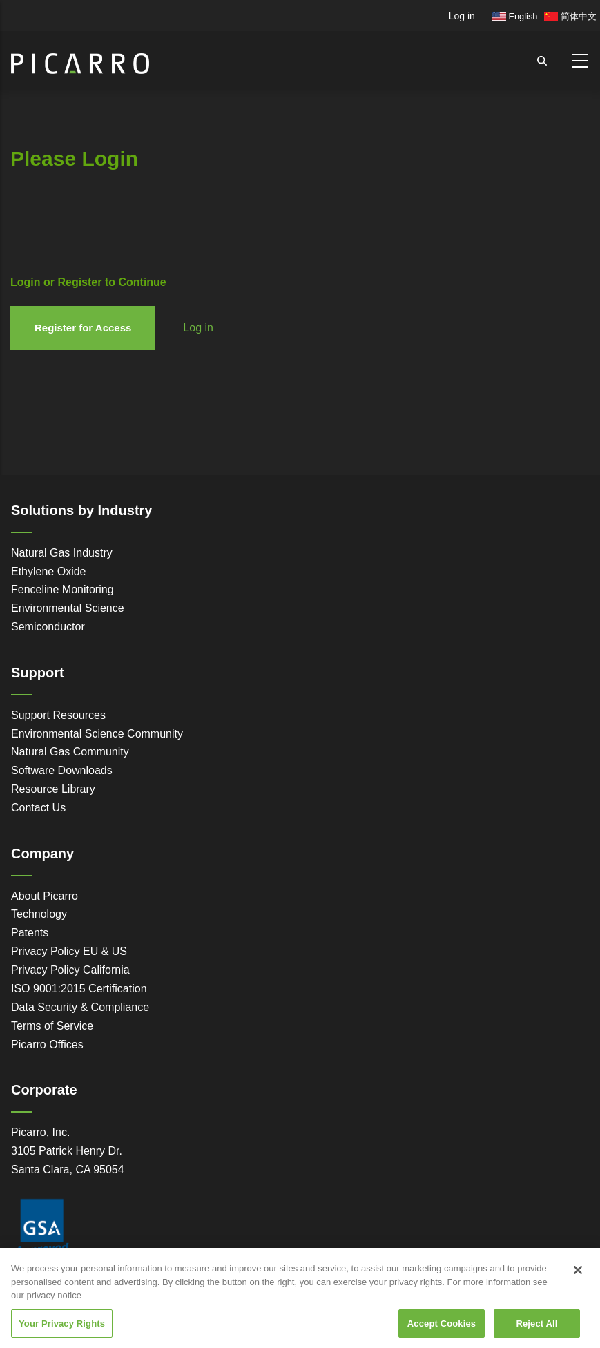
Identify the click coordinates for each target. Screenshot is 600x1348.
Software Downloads (62, 770)
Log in (462, 15)
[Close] (578, 1276)
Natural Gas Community (70, 752)
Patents (29, 932)
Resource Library (53, 789)
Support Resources (58, 715)
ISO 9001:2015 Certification (79, 988)
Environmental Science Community (97, 734)
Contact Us (38, 807)
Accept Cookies (441, 1330)
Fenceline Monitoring (62, 589)
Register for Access (83, 328)
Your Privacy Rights (62, 1330)
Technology (39, 914)
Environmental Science (67, 608)
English (515, 16)
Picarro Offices (47, 1044)
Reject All (536, 1330)
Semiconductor (48, 627)
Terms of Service (52, 1026)
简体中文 (570, 16)
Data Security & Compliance (80, 1007)
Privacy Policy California (70, 970)
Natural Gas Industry (62, 553)
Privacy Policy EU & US (69, 951)
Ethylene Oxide (48, 571)
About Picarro (44, 896)
